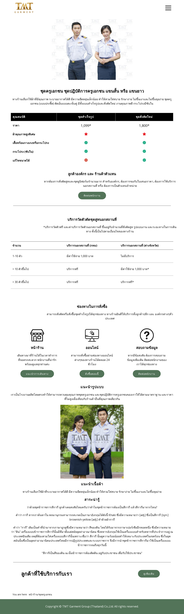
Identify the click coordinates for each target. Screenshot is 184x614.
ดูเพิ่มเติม (149, 573)
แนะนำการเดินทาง (37, 373)
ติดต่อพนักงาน (92, 195)
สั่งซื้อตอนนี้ (92, 373)
